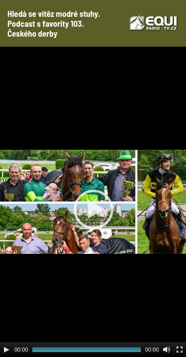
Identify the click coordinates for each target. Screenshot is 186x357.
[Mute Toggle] (167, 350)
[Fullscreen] (180, 350)
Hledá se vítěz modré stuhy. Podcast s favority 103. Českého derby (53, 23)
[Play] (6, 350)
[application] (93, 202)
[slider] (86, 349)
